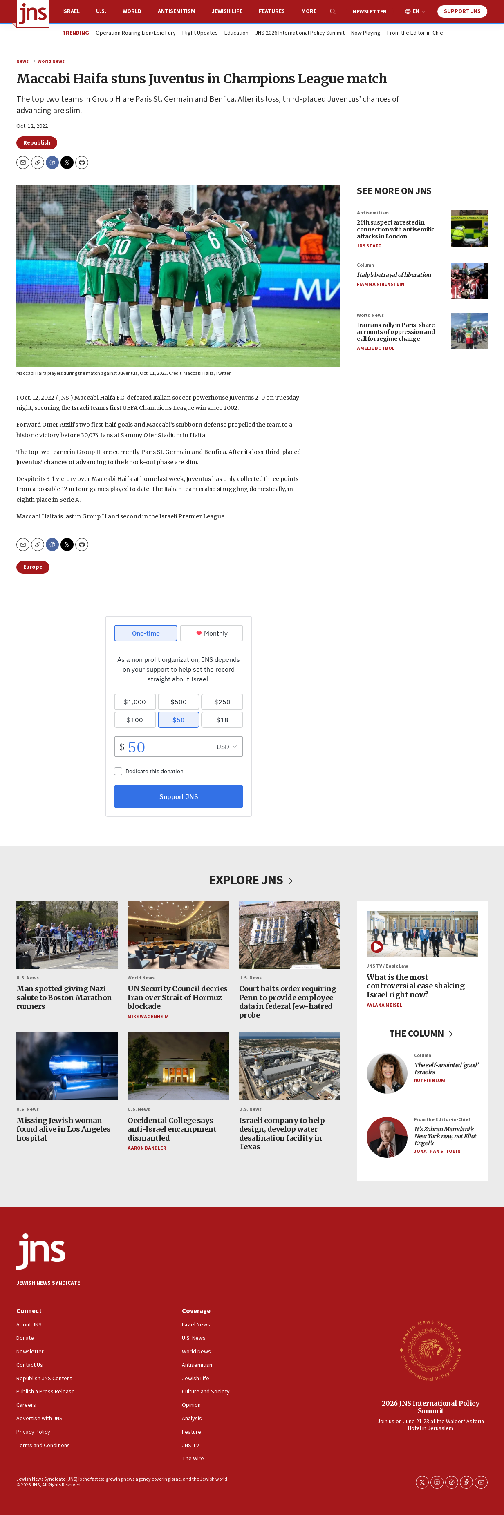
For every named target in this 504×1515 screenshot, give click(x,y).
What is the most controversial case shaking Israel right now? (415, 985)
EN (416, 11)
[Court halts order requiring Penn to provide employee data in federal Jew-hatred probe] (289, 935)
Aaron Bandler (147, 1148)
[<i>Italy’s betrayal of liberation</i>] (469, 281)
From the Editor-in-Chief (416, 33)
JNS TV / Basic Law (387, 966)
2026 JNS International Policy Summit (430, 1407)
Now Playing (366, 33)
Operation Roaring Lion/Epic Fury (136, 33)
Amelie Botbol (375, 348)
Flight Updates (200, 33)
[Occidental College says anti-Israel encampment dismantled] (178, 1067)
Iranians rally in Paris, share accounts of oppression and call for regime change (396, 332)
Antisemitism (176, 11)
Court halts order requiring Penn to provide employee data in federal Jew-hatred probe (287, 1002)
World (132, 11)
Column (365, 265)
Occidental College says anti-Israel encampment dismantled (172, 1129)
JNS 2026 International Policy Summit (300, 33)
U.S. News (27, 977)
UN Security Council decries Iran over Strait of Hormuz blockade (178, 997)
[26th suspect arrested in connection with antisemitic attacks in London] (469, 228)
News (22, 61)
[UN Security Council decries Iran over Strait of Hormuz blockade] (178, 935)
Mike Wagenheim (148, 1016)
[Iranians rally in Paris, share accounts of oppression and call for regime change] (469, 331)
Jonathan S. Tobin (437, 1151)
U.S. (101, 11)
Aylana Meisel (384, 1005)
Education (236, 33)
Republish (36, 143)
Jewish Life (227, 11)
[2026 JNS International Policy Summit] (430, 1350)
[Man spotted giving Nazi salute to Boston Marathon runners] (67, 935)
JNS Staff (369, 245)
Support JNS (462, 11)
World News (51, 61)
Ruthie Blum (429, 1080)
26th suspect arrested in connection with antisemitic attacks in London (396, 229)
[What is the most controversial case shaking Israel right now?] (422, 934)
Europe (33, 567)
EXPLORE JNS (252, 880)
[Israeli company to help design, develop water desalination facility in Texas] (289, 1067)
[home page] (32, 13)
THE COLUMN (422, 1033)
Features (272, 11)
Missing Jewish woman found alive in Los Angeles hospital (63, 1129)
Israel (71, 11)
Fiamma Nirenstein (380, 284)
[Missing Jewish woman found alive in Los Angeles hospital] (67, 1067)
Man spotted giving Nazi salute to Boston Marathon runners (64, 997)
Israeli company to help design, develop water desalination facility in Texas (282, 1134)
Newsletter (370, 12)
